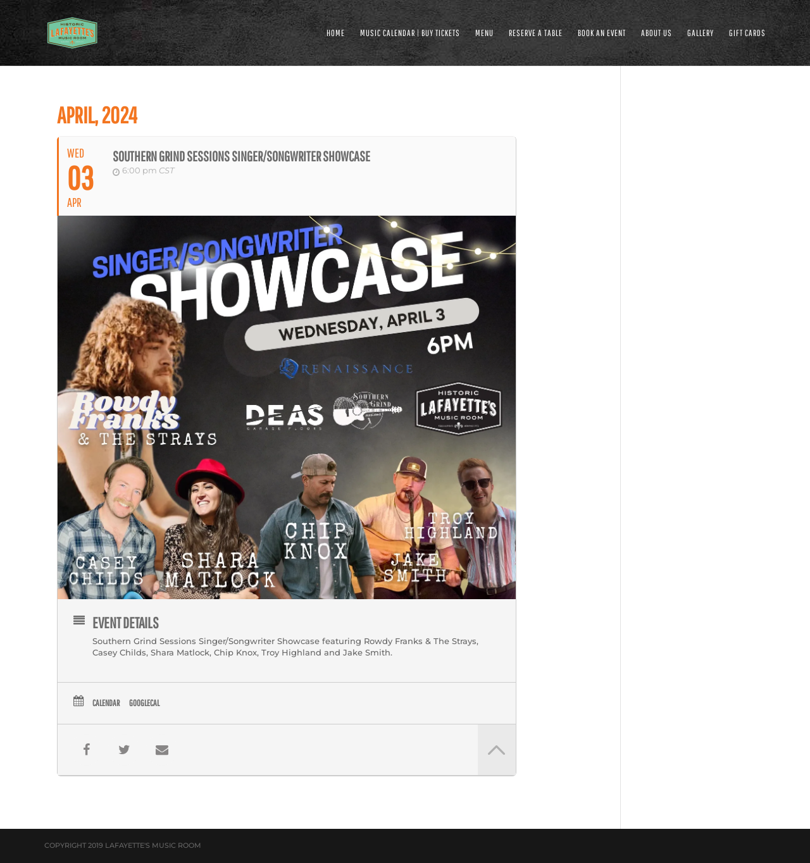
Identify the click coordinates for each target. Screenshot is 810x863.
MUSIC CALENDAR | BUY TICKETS (410, 33)
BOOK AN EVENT (602, 33)
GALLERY (700, 33)
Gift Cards (747, 33)
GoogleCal (144, 703)
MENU (484, 33)
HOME (336, 33)
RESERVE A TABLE (536, 33)
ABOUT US (656, 33)
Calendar (106, 703)
